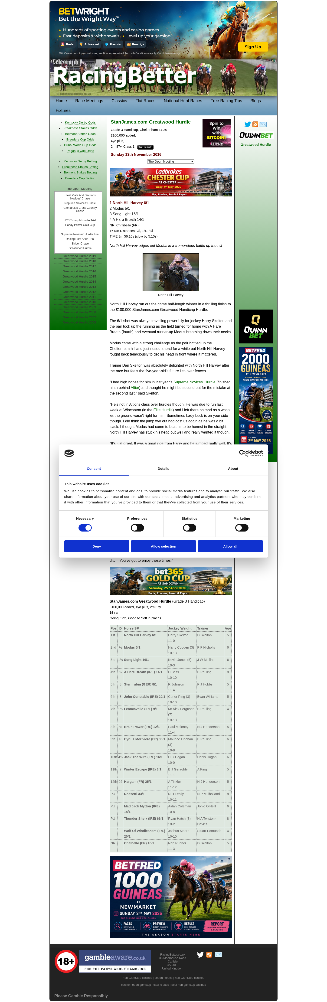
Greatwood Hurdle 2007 (79, 317)
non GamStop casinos (137, 977)
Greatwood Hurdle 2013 (79, 286)
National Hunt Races (183, 100)
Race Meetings (89, 100)
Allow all (230, 546)
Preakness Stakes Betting (80, 167)
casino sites (161, 984)
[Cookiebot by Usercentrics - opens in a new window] (242, 453)
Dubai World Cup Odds (80, 145)
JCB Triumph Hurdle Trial (80, 220)
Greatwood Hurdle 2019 (79, 256)
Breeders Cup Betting (80, 178)
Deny (96, 546)
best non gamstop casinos (188, 984)
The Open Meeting (79, 188)
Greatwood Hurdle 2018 (79, 261)
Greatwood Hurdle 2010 (79, 302)
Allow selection (163, 546)
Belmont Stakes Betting (80, 172)
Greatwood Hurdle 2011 (79, 297)
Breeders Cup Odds (80, 139)
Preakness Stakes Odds (80, 128)
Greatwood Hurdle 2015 (79, 276)
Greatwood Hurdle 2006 (79, 322)
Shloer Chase (80, 243)
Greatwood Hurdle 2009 (79, 307)
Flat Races (145, 100)
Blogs (255, 100)
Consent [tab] (94, 468)
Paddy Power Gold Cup (80, 225)
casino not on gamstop (136, 984)
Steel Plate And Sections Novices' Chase (80, 197)
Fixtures (63, 110)
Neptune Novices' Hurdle (80, 203)
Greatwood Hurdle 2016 (79, 271)
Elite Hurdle (163, 410)
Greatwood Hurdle (80, 248)
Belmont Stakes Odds (80, 134)
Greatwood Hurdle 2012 (79, 292)
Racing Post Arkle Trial (80, 239)
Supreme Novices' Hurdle (194, 382)
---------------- (80, 215)
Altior (135, 388)
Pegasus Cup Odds (80, 151)
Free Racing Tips (226, 100)
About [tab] (233, 468)
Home (61, 100)
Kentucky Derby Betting (80, 161)
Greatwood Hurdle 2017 (79, 266)
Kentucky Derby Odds (80, 122)
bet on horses (163, 977)
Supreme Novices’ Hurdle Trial (80, 234)
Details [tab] (163, 468)
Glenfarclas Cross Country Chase (80, 209)
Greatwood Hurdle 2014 (79, 281)
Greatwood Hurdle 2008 (79, 312)
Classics (119, 100)
